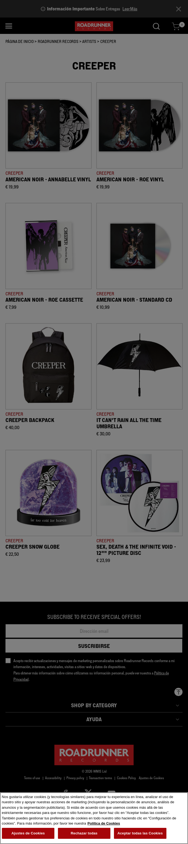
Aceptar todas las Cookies (140, 835)
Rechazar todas (84, 835)
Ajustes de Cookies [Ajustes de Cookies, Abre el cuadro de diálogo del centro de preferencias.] (28, 835)
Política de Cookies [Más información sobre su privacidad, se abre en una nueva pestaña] (103, 825)
